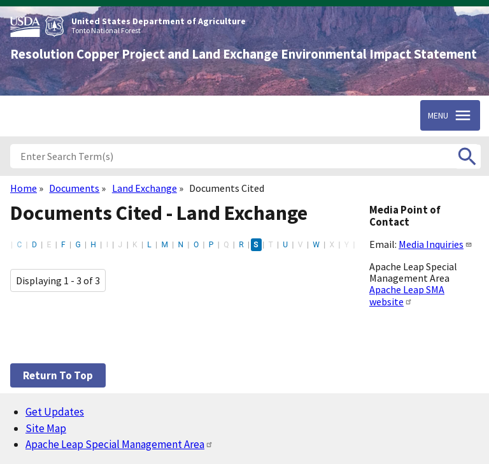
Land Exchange (144, 188)
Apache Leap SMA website (406, 295)
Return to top (58, 375)
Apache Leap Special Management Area (119, 444)
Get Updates (54, 412)
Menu (438, 115)
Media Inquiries (435, 244)
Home (23, 188)
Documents (74, 188)
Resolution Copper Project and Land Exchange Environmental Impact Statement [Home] (243, 54)
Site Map (45, 428)
